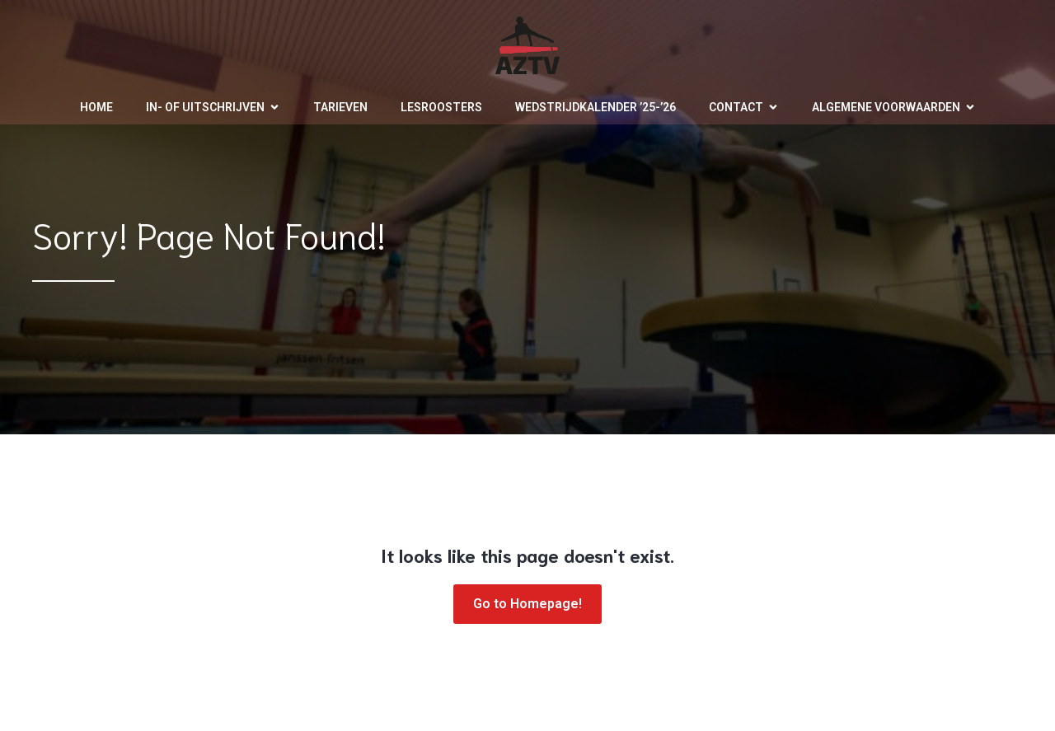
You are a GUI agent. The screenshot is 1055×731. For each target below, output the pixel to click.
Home (96, 107)
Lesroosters (441, 107)
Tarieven (340, 107)
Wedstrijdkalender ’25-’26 (595, 107)
